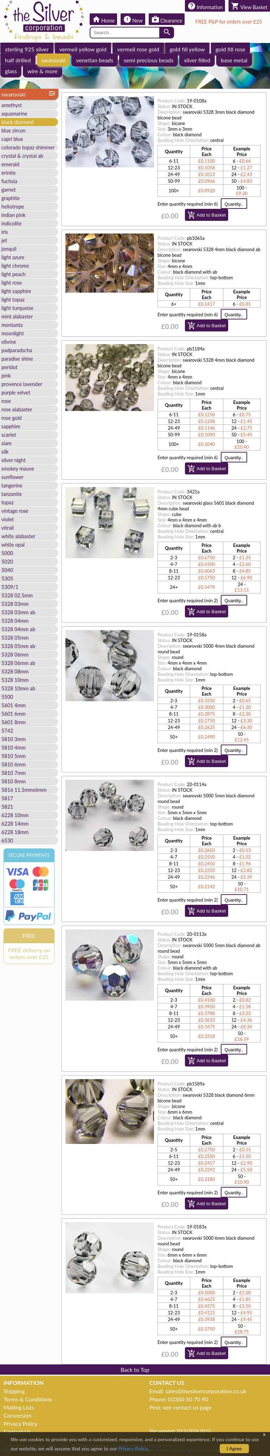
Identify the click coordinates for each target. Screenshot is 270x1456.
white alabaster (18, 536)
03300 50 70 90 (188, 1399)
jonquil (9, 249)
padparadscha (16, 350)
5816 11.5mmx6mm (23, 790)
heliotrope (12, 207)
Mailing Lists (19, 1407)
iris (4, 232)
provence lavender (21, 384)
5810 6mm (13, 764)
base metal (234, 60)
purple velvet (15, 393)
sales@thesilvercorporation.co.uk (206, 1391)
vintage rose (14, 511)
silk (4, 452)
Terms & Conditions (28, 1399)
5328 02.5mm (17, 595)
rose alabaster (16, 409)
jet (4, 240)
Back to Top (135, 1369)
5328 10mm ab (18, 688)
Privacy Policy (21, 1423)
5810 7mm (13, 773)
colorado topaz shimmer (28, 147)
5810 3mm (13, 739)
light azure (12, 257)
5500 (7, 697)
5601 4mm (13, 705)
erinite (8, 173)
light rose (11, 283)
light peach (13, 274)
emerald (10, 164)
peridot (9, 367)
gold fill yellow (187, 49)
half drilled (18, 60)
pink (6, 376)
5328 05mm (14, 638)
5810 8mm (13, 781)
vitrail (7, 528)
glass (11, 71)
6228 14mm (14, 824)
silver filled (197, 60)
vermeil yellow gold (83, 49)
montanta (11, 325)
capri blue (12, 139)
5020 (7, 562)
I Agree (234, 1448)
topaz (7, 502)
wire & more (42, 71)
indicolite (11, 223)
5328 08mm (14, 671)
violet (7, 519)
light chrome (15, 266)
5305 (7, 578)
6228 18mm (14, 832)
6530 (7, 841)
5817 (7, 798)
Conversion (17, 1415)
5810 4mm (13, 748)
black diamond (17, 122)
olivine (8, 342)
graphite (10, 198)
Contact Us (17, 1431)
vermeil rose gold (138, 49)
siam (6, 443)
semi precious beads (148, 60)
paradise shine (17, 359)
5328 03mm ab (18, 612)
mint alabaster (17, 316)
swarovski (53, 60)
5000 (7, 553)
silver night (13, 460)
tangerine (11, 486)
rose (6, 401)
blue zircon (13, 130)
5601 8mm (13, 722)
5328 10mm (14, 680)
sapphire (10, 426)
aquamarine (14, 114)
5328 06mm (14, 655)
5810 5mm (13, 756)
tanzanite (11, 494)
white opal (13, 545)
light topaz (13, 300)
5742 (7, 731)
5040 (7, 570)
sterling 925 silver (27, 49)
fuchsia (9, 181)
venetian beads (94, 60)
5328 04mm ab (18, 629)
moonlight (12, 333)
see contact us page (187, 1407)
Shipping (14, 1391)
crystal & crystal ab (22, 156)
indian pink (13, 215)
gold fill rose (230, 49)
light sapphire (16, 291)
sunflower (12, 477)
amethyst (11, 105)
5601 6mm (13, 714)
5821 (7, 807)
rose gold (11, 418)
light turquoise (17, 308)
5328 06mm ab (18, 663)
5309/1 (9, 587)
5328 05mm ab (18, 646)
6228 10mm (14, 815)
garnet (8, 190)
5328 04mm (14, 621)
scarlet (8, 435)
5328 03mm (14, 604)
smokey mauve (17, 469)
